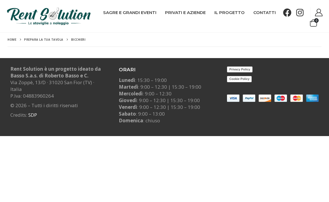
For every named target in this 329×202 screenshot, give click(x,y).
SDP (32, 115)
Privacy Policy (239, 69)
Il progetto (229, 12)
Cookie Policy (239, 79)
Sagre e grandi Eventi (129, 12)
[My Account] (318, 13)
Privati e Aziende (185, 12)
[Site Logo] (49, 16)
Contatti (264, 12)
